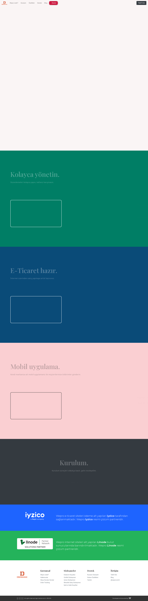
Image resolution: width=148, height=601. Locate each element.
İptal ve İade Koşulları (70, 585)
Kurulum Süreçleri (93, 575)
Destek (39, 3)
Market (53, 3)
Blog (45, 3)
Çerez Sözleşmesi (69, 580)
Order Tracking (45, 582)
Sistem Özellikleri (92, 577)
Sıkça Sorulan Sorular (47, 580)
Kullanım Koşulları (69, 575)
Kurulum (23, 3)
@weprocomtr (115, 580)
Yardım (89, 580)
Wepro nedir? (14, 3)
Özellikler (32, 3)
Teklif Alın (141, 3)
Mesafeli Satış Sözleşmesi (72, 582)
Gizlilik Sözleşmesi (70, 577)
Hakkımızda (44, 577)
